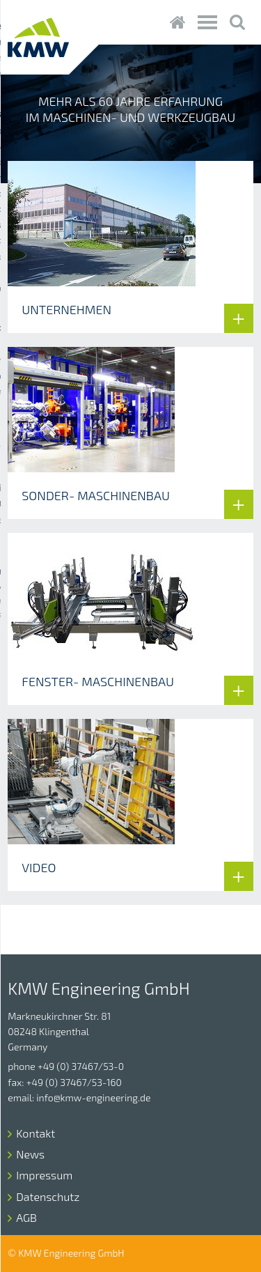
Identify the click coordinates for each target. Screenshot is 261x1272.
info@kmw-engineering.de (93, 1097)
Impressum (44, 1174)
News (30, 1154)
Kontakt (35, 1133)
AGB (26, 1217)
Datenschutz (47, 1196)
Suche (238, 22)
